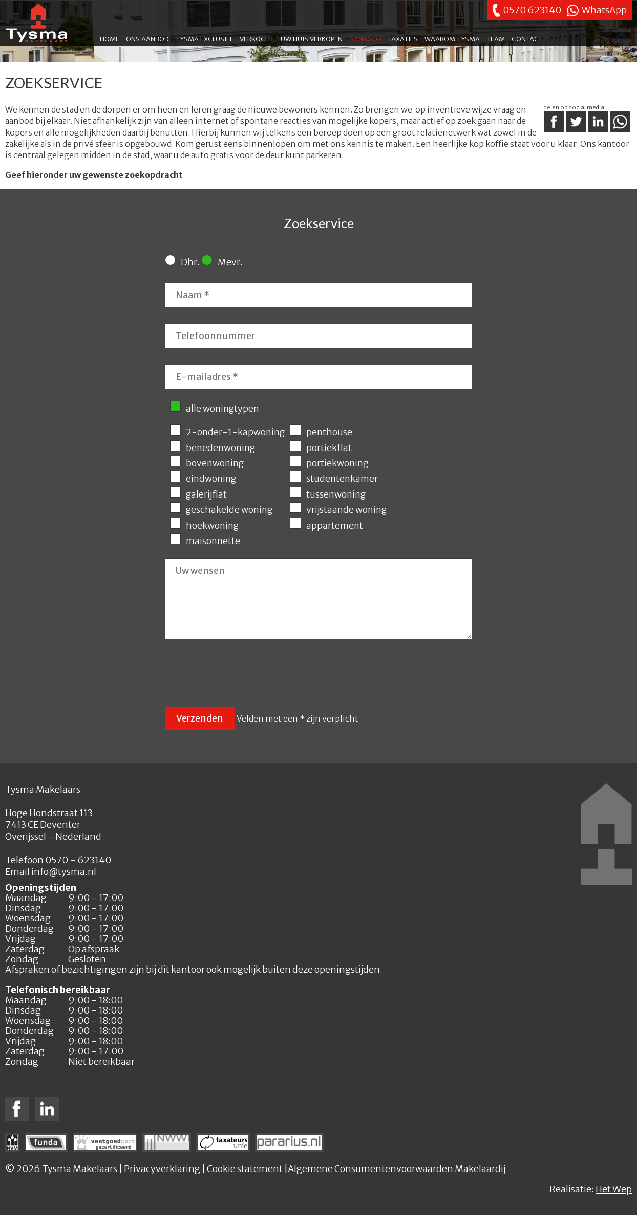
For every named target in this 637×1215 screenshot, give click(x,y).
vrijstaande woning (338, 509)
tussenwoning (327, 494)
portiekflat (320, 448)
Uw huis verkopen (312, 38)
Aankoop (365, 38)
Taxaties (403, 38)
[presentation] (243, 674)
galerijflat (198, 494)
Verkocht (257, 38)
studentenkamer (333, 478)
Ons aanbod (147, 38)
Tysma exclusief (204, 38)
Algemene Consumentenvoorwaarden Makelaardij (396, 1169)
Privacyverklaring (162, 1169)
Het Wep (614, 1189)
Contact (527, 38)
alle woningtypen (214, 408)
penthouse (321, 432)
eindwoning (203, 478)
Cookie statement (245, 1169)
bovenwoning (207, 463)
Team (495, 38)
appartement (326, 525)
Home (109, 38)
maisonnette (205, 541)
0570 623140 (532, 10)
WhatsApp (604, 10)
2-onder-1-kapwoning (227, 432)
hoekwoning (204, 525)
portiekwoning (329, 463)
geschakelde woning (221, 509)
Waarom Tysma (452, 38)
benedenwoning (212, 448)
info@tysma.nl (63, 872)
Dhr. (182, 262)
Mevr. (221, 262)
